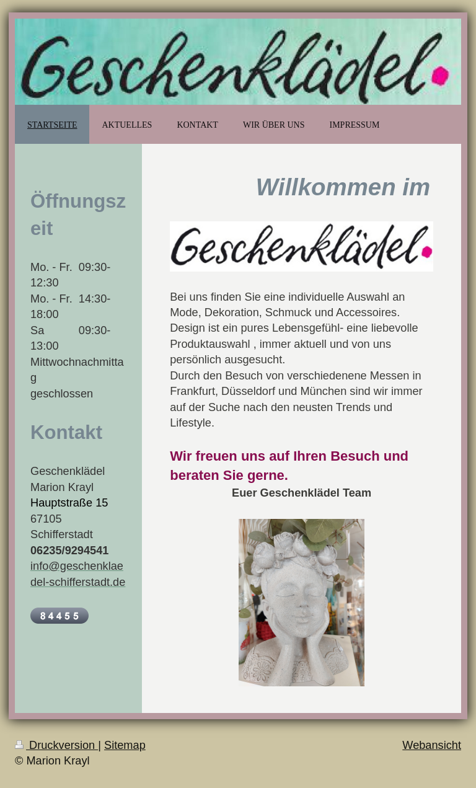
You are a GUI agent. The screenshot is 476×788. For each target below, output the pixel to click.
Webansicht (431, 745)
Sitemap (125, 745)
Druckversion (56, 745)
